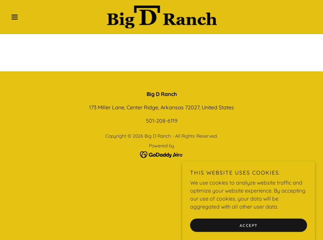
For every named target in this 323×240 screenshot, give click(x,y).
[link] (161, 16)
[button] (31, 17)
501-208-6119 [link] (161, 120)
